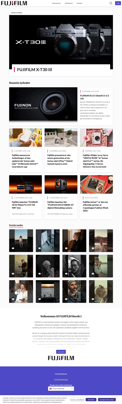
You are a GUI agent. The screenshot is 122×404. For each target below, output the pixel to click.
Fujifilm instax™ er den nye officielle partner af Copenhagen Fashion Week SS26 (95, 206)
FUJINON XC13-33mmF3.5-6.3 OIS (94, 97)
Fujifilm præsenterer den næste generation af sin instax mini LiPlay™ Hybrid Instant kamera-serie (59, 159)
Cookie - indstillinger (77, 400)
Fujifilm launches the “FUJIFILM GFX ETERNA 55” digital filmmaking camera (60, 205)
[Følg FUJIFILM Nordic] (118, 3)
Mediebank (69, 3)
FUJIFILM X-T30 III (34, 69)
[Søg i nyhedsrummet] (111, 3)
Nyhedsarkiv (56, 3)
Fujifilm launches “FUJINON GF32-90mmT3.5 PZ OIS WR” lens (25, 205)
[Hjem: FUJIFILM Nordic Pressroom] (14, 3)
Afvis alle (91, 400)
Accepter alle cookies (107, 400)
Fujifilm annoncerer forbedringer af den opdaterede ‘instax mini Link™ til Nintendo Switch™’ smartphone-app (25, 161)
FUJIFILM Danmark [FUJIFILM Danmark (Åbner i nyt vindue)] (61, 379)
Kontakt (79, 3)
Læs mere (61, 352)
